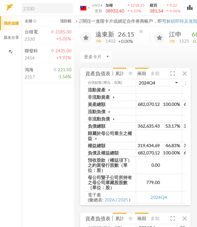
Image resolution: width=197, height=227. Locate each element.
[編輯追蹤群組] (10, 51)
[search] (47, 8)
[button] (46, 8)
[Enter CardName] (96, 56)
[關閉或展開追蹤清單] (76, 21)
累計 (119, 73)
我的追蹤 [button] (11, 23)
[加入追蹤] (86, 37)
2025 (123, 199)
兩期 (141, 73)
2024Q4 (159, 197)
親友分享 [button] (11, 37)
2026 (109, 199)
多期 (155, 73)
